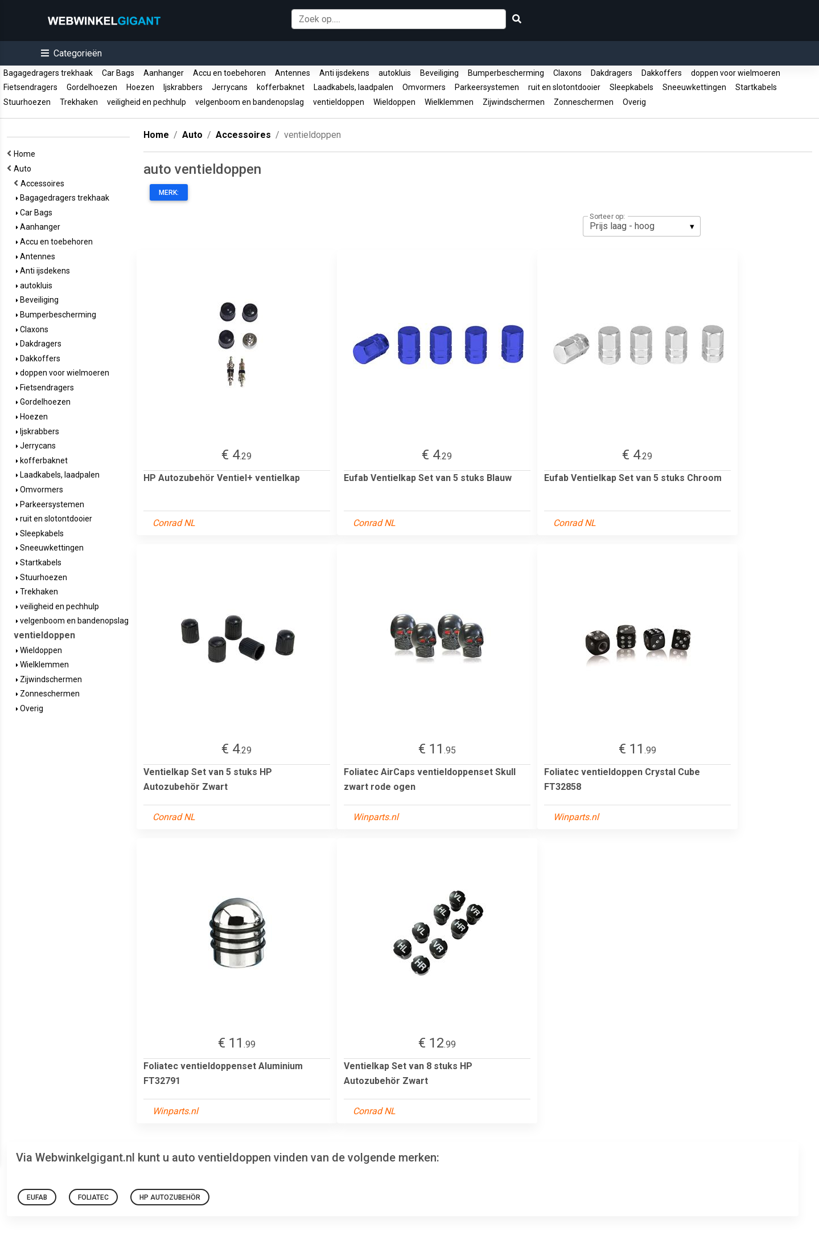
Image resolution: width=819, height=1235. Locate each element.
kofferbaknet (280, 87)
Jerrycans (229, 87)
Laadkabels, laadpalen (353, 87)
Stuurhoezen (27, 102)
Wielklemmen (449, 102)
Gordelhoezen (92, 87)
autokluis (394, 73)
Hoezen (140, 87)
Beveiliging (439, 73)
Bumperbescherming (506, 73)
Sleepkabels (631, 87)
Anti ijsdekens (344, 73)
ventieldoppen (339, 102)
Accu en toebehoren (229, 73)
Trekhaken (78, 102)
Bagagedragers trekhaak (48, 73)
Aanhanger (163, 73)
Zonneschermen (583, 102)
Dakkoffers (661, 73)
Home (26, 153)
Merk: (169, 193)
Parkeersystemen (486, 87)
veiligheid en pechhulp (147, 102)
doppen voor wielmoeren (736, 73)
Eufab (37, 1197)
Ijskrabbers (183, 87)
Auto (24, 168)
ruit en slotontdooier (564, 87)
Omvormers (424, 87)
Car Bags (118, 73)
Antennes (292, 73)
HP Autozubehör (169, 1197)
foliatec (93, 1197)
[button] (71, 53)
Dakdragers (611, 73)
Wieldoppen (394, 102)
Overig (634, 102)
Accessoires (44, 183)
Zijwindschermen (513, 102)
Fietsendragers (30, 87)
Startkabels (756, 87)
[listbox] (642, 226)
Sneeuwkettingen (694, 87)
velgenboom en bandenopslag (249, 102)
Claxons (567, 73)
